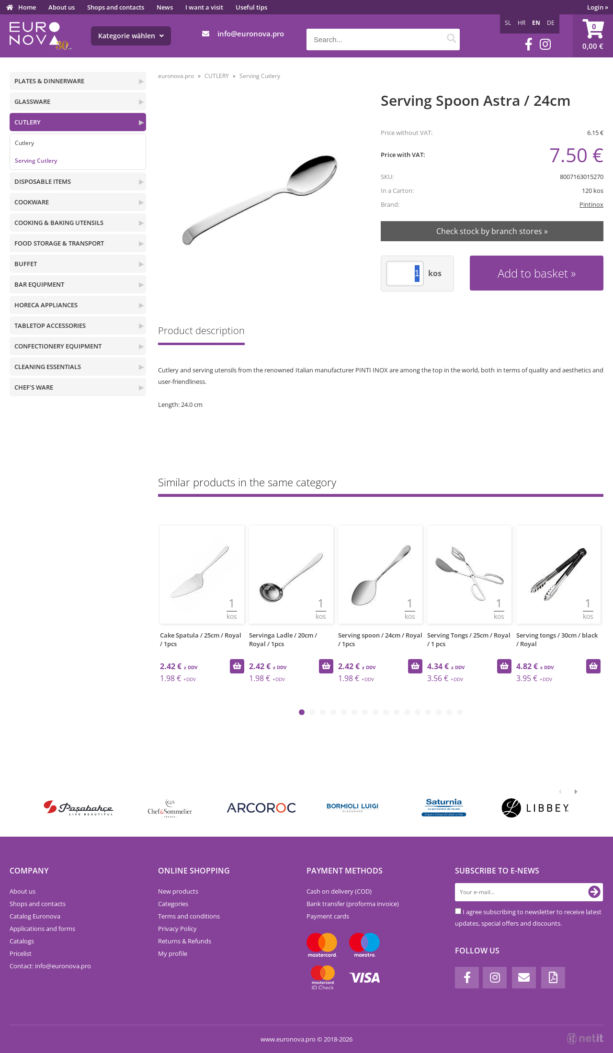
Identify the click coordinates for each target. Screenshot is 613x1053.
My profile (172, 953)
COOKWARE (31, 202)
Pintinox (591, 204)
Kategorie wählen (131, 35)
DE (551, 23)
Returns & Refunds (184, 941)
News (165, 7)
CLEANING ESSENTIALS (47, 366)
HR (521, 23)
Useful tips (251, 7)
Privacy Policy (177, 928)
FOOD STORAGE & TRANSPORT (59, 243)
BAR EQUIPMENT (39, 284)
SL (508, 23)
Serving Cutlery (36, 161)
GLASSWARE (32, 101)
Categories (173, 903)
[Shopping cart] (593, 35)
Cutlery (24, 143)
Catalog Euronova (35, 916)
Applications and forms (42, 928)
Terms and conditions (189, 916)
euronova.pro (176, 76)
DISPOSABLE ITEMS (42, 181)
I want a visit (204, 7)
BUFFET (25, 263)
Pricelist (21, 953)
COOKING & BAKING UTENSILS (58, 222)
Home (27, 7)
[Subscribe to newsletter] (594, 892)
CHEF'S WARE (33, 387)
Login (597, 7)
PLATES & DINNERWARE (49, 81)
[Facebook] (529, 44)
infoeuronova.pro (250, 33)
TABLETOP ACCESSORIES (50, 325)
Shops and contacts (115, 7)
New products (178, 891)
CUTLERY (27, 122)
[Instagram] (545, 44)
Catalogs (22, 941)
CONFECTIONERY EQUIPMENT (58, 346)
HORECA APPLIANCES (46, 305)
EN (536, 23)
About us (61, 7)
